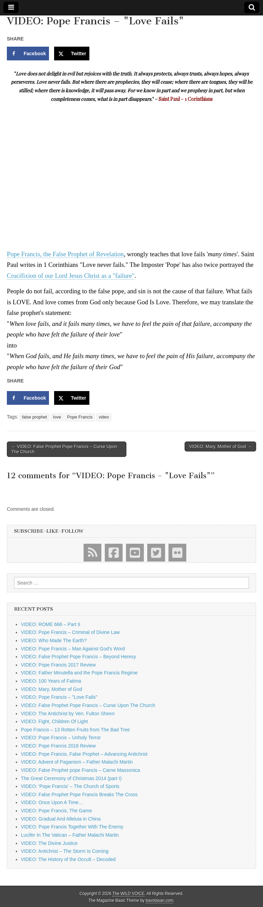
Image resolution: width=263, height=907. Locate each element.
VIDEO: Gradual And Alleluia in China (61, 819)
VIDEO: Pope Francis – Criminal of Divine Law (70, 632)
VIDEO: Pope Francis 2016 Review (58, 746)
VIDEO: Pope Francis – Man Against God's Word (73, 648)
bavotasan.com (160, 900)
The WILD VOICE (128, 893)
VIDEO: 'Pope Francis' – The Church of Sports (70, 786)
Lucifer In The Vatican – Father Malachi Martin (70, 835)
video (104, 417)
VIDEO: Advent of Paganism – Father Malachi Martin (77, 762)
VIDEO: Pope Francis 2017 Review (58, 665)
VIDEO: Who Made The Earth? (54, 640)
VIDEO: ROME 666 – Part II (50, 624)
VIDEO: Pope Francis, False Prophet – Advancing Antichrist (84, 754)
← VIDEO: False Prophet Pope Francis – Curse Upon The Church (64, 449)
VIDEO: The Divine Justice (49, 843)
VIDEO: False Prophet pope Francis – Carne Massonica (80, 770)
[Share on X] (71, 53)
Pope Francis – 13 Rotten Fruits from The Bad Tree (75, 729)
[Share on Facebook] (28, 53)
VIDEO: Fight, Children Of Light (54, 721)
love (57, 417)
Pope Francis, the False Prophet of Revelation (65, 254)
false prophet (34, 417)
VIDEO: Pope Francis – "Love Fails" (59, 697)
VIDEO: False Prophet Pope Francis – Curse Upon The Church (88, 705)
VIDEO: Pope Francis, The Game (56, 810)
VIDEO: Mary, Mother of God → (220, 446)
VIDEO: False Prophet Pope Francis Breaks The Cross (79, 794)
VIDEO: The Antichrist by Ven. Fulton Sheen (68, 713)
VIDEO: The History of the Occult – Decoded (68, 859)
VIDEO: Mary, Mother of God (51, 689)
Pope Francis (79, 417)
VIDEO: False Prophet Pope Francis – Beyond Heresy (78, 656)
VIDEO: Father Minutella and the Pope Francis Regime (79, 672)
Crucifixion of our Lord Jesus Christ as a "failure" (71, 275)
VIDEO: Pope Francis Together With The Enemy (72, 826)
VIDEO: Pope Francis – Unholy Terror (61, 737)
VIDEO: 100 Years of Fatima (51, 681)
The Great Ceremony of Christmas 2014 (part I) (71, 778)
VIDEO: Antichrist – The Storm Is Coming (65, 851)
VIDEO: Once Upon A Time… (52, 802)
